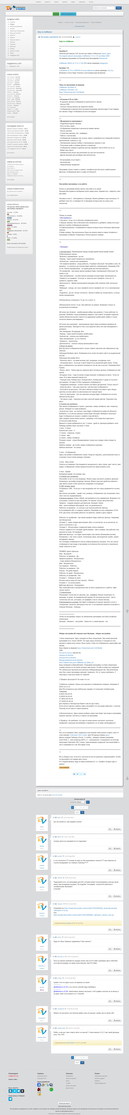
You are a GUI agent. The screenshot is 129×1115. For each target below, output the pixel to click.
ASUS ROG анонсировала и (15, 133)
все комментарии (12, 195)
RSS (83, 26)
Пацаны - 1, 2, (10, 109)
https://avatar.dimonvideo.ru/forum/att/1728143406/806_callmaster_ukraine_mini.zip (84, 915)
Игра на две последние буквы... (15, 170)
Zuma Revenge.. (11, 90)
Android (64, 2)
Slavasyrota (103, 58)
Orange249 (42, 1018)
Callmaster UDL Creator (78, 735)
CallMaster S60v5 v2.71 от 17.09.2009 (73, 63)
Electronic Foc (10, 79)
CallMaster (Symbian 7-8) (68, 90)
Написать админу (100, 1078)
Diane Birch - (10, 82)
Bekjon (42, 846)
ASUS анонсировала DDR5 (15, 131)
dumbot (42, 987)
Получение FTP (41, 1078)
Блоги (67, 1081)
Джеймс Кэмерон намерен (15, 128)
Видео (73, 2)
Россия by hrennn (66, 653)
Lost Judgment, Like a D (14, 148)
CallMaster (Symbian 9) (67, 87)
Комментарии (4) (12, 247)
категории (78, 26)
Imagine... (9, 113)
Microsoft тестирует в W (14, 137)
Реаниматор (69, 1076)
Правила (97, 1081)
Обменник (82, 2)
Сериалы (13, 44)
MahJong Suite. (11, 88)
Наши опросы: (13, 204)
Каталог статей (14, 51)
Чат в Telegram (64, 767)
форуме (18, 162)
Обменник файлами (16, 26)
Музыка (12, 37)
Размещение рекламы (101, 1076)
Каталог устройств (71, 1078)
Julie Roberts (10, 80)
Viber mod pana (11, 86)
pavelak (42, 865)
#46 (54, 817)
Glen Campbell (11, 77)
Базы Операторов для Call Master (71, 92)
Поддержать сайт (14, 63)
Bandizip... (9, 84)
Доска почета (69, 1088)
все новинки (11, 117)
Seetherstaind (42, 1037)
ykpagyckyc (104, 63)
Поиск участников (71, 1085)
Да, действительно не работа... (15, 191)
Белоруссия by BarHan (67, 658)
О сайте (68, 1083)
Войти (56, 14)
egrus (42, 827)
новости (20, 126)
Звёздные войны (11, 111)
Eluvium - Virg (10, 97)
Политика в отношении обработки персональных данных (64, 1113)
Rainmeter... (10, 96)
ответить (117, 829)
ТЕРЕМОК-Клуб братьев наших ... (16, 164)
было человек (57, 795)
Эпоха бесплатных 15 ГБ (15, 142)
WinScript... (10, 105)
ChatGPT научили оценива (15, 144)
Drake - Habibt (10, 99)
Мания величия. (11, 101)
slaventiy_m (41, 966)
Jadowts (42, 887)
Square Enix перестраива (14, 146)
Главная (38, 2)
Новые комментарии (15, 189)
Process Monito (11, 94)
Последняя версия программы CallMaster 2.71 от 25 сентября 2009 (84, 56)
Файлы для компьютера (17, 31)
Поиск (12, 53)
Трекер (56, 2)
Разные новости (15, 40)
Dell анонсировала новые (15, 135)
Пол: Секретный (11, 107)
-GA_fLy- (110, 70)
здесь (107, 735)
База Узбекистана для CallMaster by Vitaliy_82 (76, 662)
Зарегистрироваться (68, 14)
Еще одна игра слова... (13, 172)
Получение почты (42, 1076)
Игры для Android (15, 33)
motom (42, 946)
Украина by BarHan (66, 655)
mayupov (78, 37)
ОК (82, 812)
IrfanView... (10, 92)
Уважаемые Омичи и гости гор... (15, 175)
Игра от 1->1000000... (12, 174)
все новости (10, 152)
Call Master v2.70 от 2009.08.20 (70, 70)
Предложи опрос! (23, 247)
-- (78, 807)
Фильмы (12, 42)
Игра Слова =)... (11, 168)
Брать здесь (106, 53)
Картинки (13, 46)
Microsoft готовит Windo (14, 140)
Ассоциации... (10, 166)
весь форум (10, 179)
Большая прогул (11, 103)
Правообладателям (100, 1083)
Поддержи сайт (14, 55)
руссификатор (89, 70)
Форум (91, 2)
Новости (47, 2)
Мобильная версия (64, 1103)
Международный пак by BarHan (71, 660)
